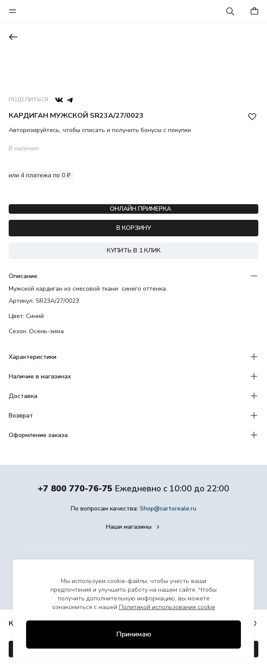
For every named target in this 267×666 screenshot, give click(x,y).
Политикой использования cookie (167, 607)
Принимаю (133, 634)
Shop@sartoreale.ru (168, 508)
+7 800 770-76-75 (75, 488)
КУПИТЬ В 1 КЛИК (134, 250)
